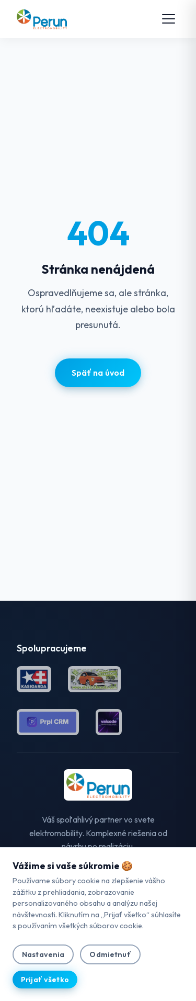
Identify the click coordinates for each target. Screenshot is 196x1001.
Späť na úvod (98, 372)
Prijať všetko (45, 979)
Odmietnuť (110, 954)
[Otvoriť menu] (168, 19)
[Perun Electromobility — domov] (42, 18)
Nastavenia (43, 954)
